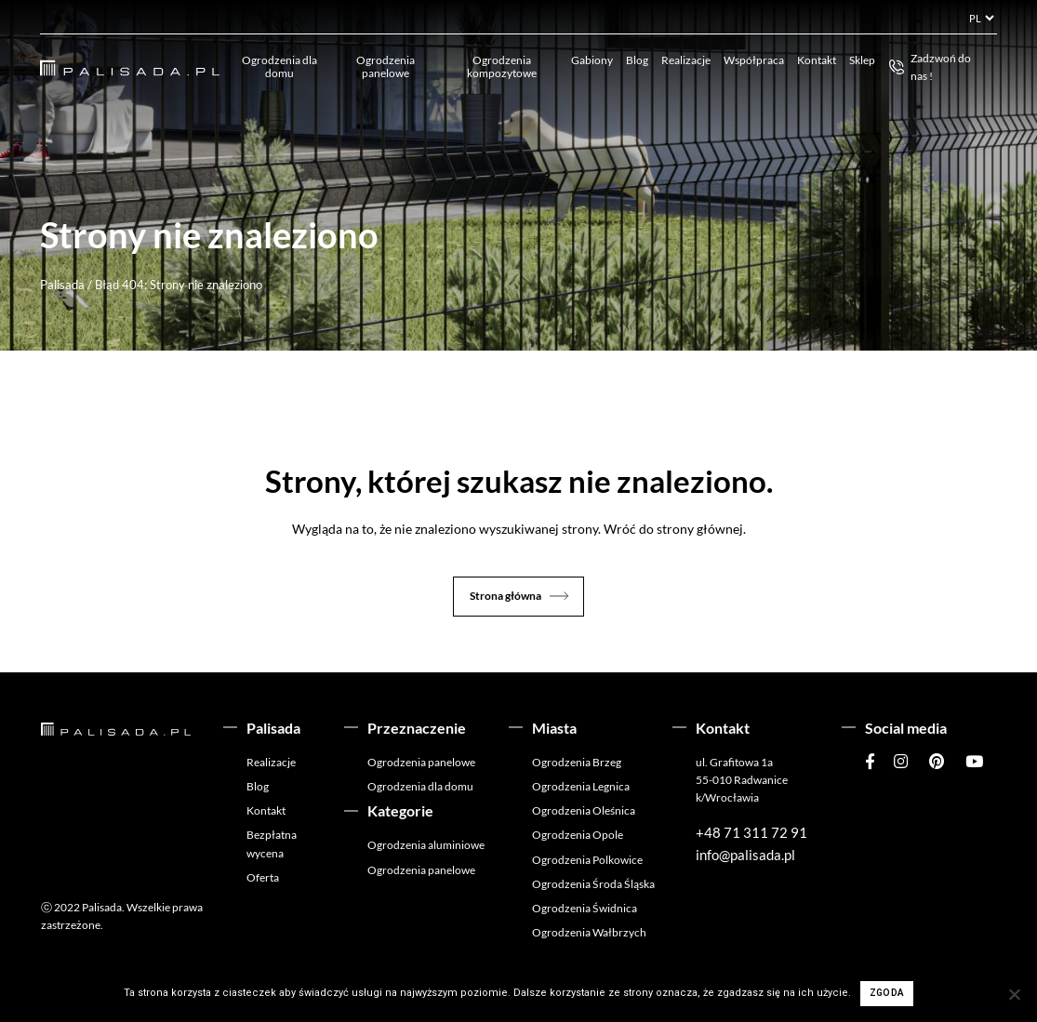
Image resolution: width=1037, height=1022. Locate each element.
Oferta (262, 877)
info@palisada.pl (745, 854)
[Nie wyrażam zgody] (1013, 994)
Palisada (62, 284)
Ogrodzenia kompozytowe (502, 66)
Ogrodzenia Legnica (581, 786)
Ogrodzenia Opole (577, 835)
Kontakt (816, 60)
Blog (637, 60)
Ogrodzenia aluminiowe (426, 845)
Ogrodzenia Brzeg (576, 762)
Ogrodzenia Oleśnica (583, 810)
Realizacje (686, 60)
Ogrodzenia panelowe (385, 66)
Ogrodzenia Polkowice (587, 860)
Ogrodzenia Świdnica (584, 908)
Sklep (862, 60)
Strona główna (505, 596)
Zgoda (887, 993)
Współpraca (754, 60)
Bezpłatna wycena (271, 843)
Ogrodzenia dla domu (279, 66)
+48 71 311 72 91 (751, 832)
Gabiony (592, 60)
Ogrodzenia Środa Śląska (593, 884)
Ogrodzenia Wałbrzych (589, 932)
